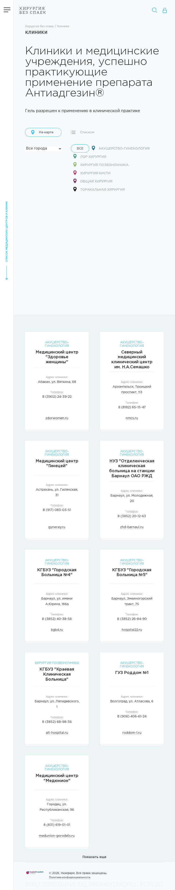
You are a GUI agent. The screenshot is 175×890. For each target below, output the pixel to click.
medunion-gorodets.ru (57, 836)
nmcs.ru (132, 418)
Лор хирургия (89, 156)
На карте (42, 132)
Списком (82, 132)
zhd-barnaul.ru (132, 527)
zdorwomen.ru (56, 418)
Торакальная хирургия (99, 189)
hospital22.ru (132, 630)
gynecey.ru (56, 527)
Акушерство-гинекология (121, 148)
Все (80, 148)
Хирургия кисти (92, 173)
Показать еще (94, 857)
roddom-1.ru (132, 733)
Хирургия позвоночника (101, 164)
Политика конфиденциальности (69, 877)
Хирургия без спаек (32, 10)
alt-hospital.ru (57, 733)
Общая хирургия (92, 181)
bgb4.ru (57, 630)
